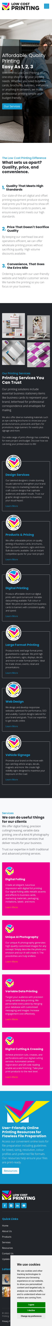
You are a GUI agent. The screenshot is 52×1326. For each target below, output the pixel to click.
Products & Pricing (20, 535)
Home (5, 1225)
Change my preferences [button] (31, 1316)
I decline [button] (31, 1310)
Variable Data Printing (21, 991)
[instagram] (11, 1205)
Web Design (15, 701)
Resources (10, 1171)
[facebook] (4, 1205)
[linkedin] (17, 1205)
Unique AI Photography (21, 937)
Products (6, 1236)
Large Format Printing (22, 645)
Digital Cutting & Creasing (24, 1049)
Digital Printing (17, 588)
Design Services (17, 475)
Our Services (12, 106)
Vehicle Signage (18, 755)
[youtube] (23, 1205)
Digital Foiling (15, 879)
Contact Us (7, 1253)
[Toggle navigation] (46, 6)
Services (6, 1242)
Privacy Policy (8, 1321)
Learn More (12, 506)
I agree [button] (31, 1305)
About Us (7, 1231)
